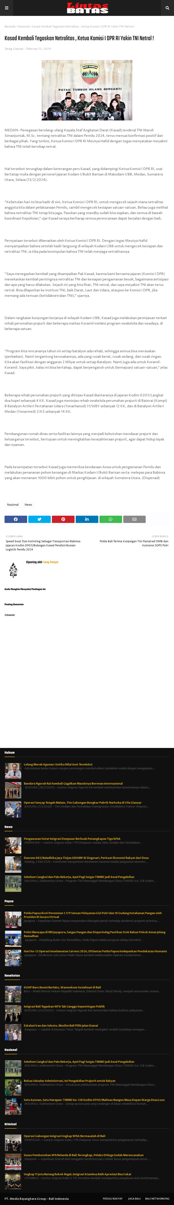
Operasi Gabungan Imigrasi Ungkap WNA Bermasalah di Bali (64, 1136)
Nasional (23, 27)
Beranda (10, 27)
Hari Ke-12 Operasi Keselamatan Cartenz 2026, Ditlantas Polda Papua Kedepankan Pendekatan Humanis (95, 951)
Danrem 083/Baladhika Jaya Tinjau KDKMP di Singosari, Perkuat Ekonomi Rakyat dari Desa (86, 858)
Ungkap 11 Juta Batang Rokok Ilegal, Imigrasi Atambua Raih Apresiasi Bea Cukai (77, 1174)
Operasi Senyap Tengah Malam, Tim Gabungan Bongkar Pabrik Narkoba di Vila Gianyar (83, 803)
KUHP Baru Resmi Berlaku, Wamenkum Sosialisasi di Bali (62, 987)
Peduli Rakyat (113, 1198)
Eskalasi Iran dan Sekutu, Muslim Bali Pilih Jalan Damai (61, 1026)
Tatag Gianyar (14, 49)
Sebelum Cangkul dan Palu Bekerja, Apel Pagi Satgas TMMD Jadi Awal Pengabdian (79, 877)
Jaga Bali (134, 1198)
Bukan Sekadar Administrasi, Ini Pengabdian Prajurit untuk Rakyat (70, 1081)
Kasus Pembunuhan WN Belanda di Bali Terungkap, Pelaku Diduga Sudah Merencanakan (84, 1155)
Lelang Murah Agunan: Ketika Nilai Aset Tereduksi (58, 764)
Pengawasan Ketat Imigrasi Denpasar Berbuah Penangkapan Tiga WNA (72, 839)
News (28, 505)
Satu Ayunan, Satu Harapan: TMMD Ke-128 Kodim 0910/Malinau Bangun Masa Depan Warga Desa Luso (94, 1100)
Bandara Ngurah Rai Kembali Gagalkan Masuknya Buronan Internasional (73, 783)
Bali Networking (157, 1198)
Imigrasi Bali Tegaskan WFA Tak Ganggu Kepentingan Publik (64, 1006)
